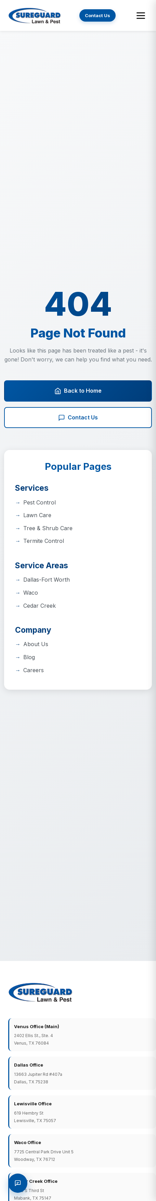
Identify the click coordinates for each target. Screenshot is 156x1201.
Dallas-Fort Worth (46, 579)
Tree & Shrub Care (48, 528)
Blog (29, 657)
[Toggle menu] (141, 16)
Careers (33, 670)
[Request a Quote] (17, 1183)
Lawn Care (37, 515)
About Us (35, 644)
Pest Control (39, 502)
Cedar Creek (39, 605)
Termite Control (43, 540)
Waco (30, 592)
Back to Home (78, 390)
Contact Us (97, 15)
